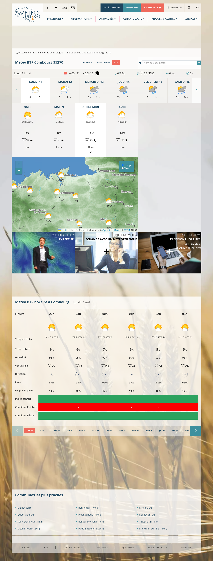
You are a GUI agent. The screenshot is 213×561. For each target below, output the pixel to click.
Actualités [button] (106, 18)
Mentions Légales (73, 547)
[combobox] (172, 62)
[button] (57, 193)
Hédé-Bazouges (90, 528)
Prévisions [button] (54, 18)
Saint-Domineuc (29, 521)
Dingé (144, 507)
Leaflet (63, 230)
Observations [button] (80, 18)
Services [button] (190, 18)
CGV (46, 547)
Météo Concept (112, 7)
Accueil (21, 52)
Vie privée (102, 547)
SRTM (127, 230)
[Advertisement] (106, 36)
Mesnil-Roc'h (27, 528)
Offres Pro (132, 7)
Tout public (87, 62)
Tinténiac (147, 521)
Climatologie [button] (132, 18)
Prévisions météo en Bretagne (46, 52)
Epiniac (146, 514)
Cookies (128, 547)
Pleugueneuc (88, 514)
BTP (116, 62)
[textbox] (171, 63)
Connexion (174, 7)
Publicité (186, 547)
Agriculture (103, 62)
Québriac (24, 514)
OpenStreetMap (111, 230)
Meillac (23, 507)
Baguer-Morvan (90, 521)
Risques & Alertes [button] (163, 18)
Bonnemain (87, 507)
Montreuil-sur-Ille (152, 528)
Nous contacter (157, 547)
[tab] (29, 430)
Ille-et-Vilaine (74, 52)
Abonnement (152, 7)
